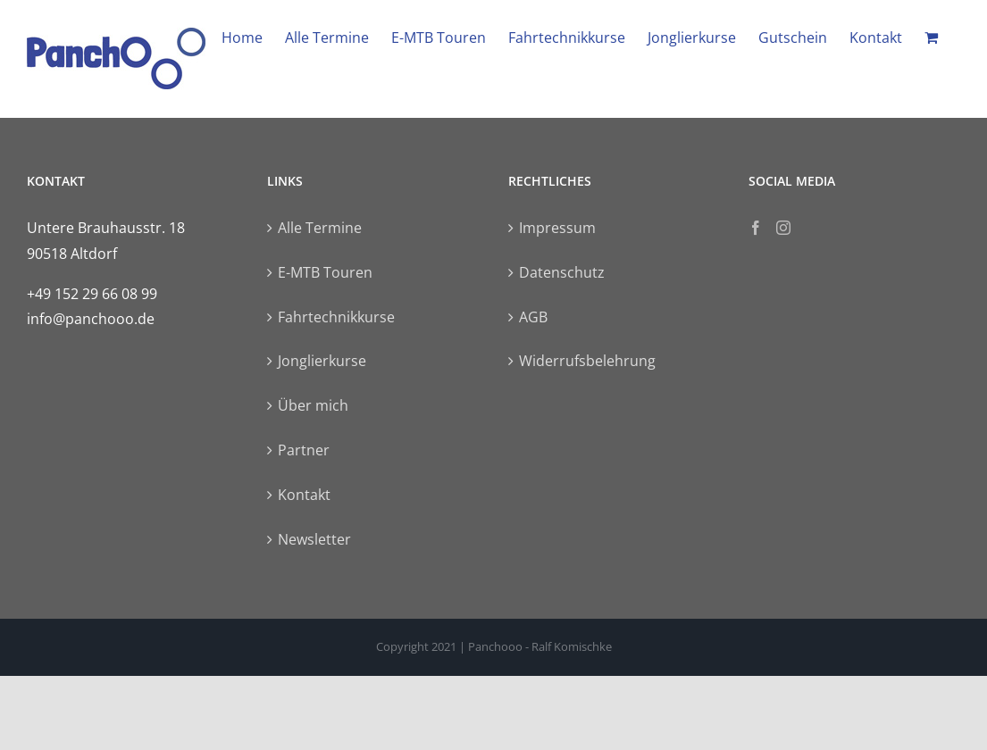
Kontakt (304, 494)
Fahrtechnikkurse (336, 317)
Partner (304, 450)
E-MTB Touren (325, 272)
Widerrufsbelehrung (587, 361)
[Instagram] (783, 228)
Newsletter (314, 539)
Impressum (557, 228)
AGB (533, 317)
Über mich (313, 405)
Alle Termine (320, 228)
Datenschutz (562, 272)
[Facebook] (756, 228)
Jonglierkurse (322, 361)
